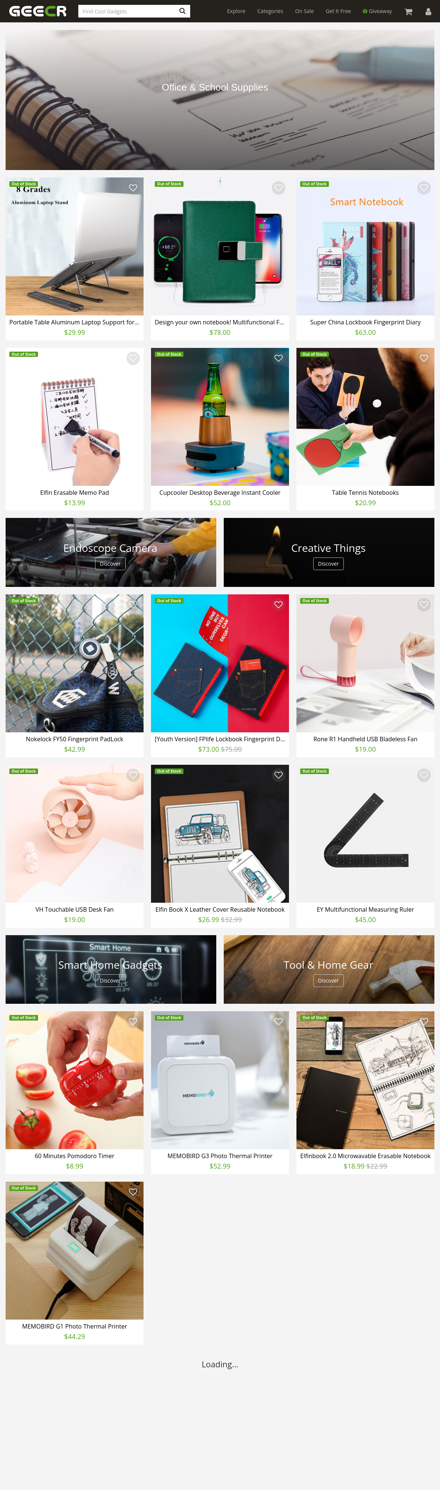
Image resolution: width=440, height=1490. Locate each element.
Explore (236, 11)
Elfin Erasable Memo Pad (74, 492)
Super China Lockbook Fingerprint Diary (365, 322)
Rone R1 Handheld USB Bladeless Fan (365, 739)
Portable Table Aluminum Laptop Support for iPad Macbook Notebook (75, 322)
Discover (110, 563)
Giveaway (377, 11)
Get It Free (338, 11)
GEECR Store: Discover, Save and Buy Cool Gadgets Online (42, 15)
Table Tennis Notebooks (365, 492)
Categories (270, 11)
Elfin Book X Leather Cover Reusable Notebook (220, 909)
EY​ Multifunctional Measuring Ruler (365, 909)
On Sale (304, 11)
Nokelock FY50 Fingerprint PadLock (74, 739)
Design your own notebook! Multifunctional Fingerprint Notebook (221, 322)
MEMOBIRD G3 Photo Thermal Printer (219, 1156)
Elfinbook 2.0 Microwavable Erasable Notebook (365, 1156)
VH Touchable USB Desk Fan (74, 909)
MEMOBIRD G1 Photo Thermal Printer (74, 1326)
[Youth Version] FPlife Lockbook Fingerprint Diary (221, 739)
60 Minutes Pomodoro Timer (74, 1156)
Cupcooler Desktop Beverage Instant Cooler (220, 492)
